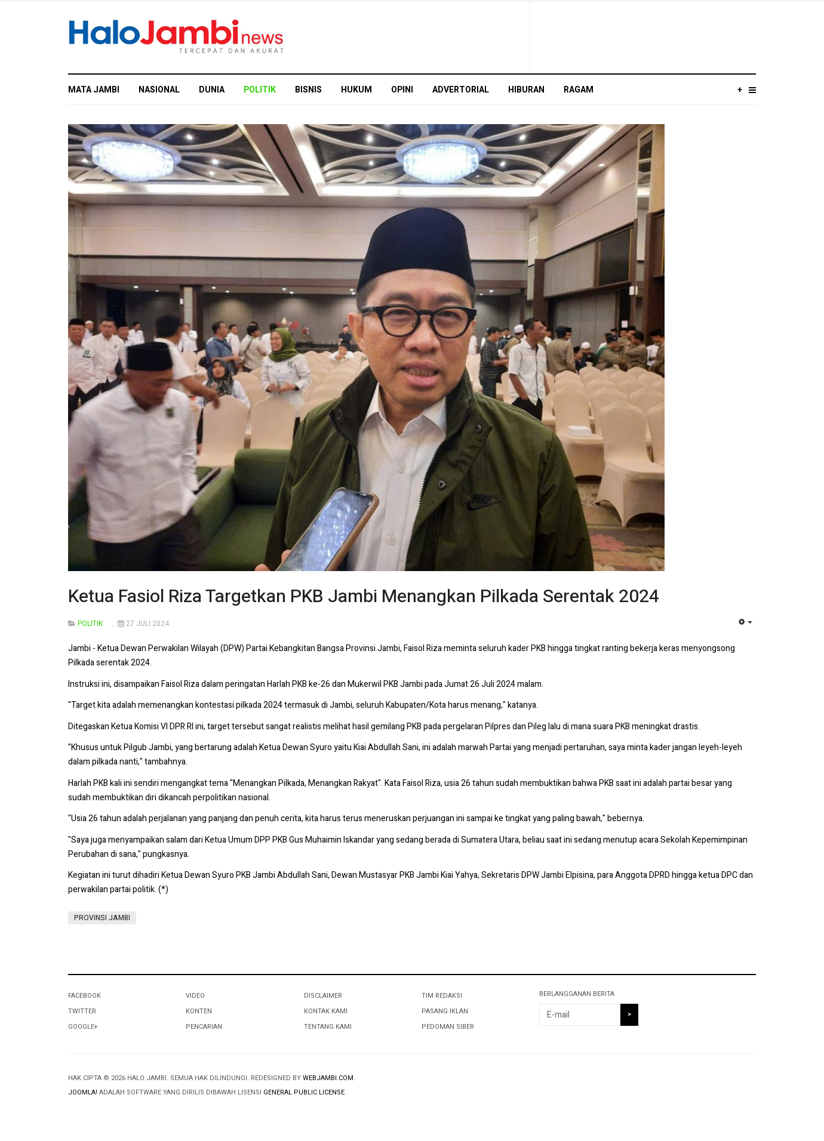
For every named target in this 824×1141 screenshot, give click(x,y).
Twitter (82, 1011)
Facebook (84, 996)
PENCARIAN (204, 1027)
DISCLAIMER (323, 996)
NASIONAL (159, 90)
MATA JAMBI (93, 90)
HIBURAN (526, 90)
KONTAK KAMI (326, 1011)
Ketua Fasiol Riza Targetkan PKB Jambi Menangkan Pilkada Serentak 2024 (363, 597)
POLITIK (260, 90)
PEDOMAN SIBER (448, 1027)
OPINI (402, 90)
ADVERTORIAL (460, 90)
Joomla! (82, 1092)
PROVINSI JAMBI (102, 917)
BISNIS (308, 90)
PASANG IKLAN (445, 1011)
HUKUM (356, 90)
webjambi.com (328, 1078)
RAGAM (579, 90)
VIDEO (195, 996)
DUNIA (212, 90)
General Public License (304, 1092)
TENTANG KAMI (328, 1027)
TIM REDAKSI (442, 996)
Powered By (701, 1088)
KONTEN (199, 1011)
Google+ (82, 1027)
